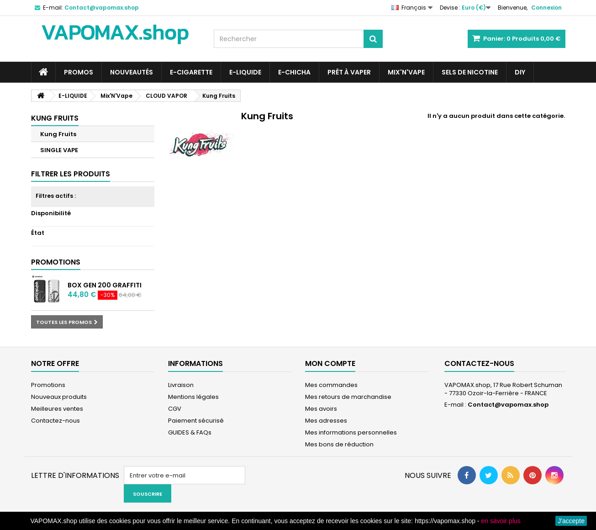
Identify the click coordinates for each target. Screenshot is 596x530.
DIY (520, 72)
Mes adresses (326, 420)
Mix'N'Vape (406, 72)
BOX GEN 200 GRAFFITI (105, 285)
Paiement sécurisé (196, 420)
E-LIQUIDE (245, 72)
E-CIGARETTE (191, 72)
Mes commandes (331, 385)
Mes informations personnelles (351, 432)
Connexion (546, 7)
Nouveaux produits (59, 396)
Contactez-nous (55, 420)
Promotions (55, 262)
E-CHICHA (294, 72)
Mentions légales (193, 396)
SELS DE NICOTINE (470, 72)
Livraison (181, 385)
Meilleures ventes (57, 408)
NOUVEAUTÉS (131, 72)
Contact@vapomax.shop (508, 404)
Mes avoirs (321, 408)
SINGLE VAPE (59, 150)
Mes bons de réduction (339, 444)
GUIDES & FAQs (189, 432)
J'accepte (571, 521)
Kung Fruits (58, 134)
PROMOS (78, 72)
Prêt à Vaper (349, 72)
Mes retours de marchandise (348, 396)
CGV (174, 408)
